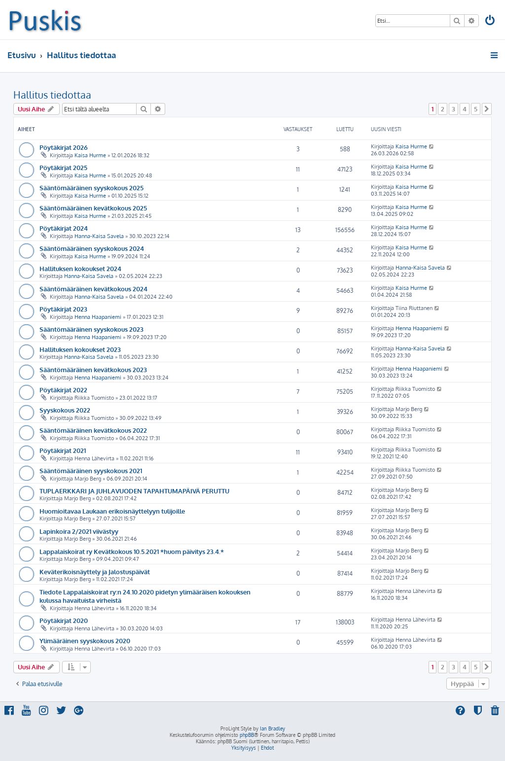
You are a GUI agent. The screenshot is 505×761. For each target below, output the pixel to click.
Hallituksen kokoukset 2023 (80, 349)
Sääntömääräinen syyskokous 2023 (91, 329)
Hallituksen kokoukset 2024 (80, 268)
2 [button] (442, 109)
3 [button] (453, 109)
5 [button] (475, 109)
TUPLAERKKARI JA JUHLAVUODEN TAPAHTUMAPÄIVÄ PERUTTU (134, 490)
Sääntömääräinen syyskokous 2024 (91, 248)
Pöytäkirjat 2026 (63, 147)
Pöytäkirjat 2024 (63, 228)
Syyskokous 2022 (64, 410)
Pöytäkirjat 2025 (63, 167)
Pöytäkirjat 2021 (62, 450)
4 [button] (465, 109)
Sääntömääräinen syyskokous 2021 (90, 470)
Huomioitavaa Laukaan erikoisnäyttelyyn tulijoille (112, 511)
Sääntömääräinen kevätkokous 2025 (93, 208)
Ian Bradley (272, 728)
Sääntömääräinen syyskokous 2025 (91, 187)
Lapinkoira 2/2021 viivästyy (78, 531)
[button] (487, 109)
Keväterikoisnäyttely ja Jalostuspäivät (94, 571)
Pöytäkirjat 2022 (63, 389)
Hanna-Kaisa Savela (99, 236)
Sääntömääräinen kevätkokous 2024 (93, 288)
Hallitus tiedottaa (52, 94)
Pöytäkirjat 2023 (63, 309)
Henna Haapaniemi (97, 316)
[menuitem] (491, 21)
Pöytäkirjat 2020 (63, 620)
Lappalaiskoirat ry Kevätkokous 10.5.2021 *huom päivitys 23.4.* (131, 551)
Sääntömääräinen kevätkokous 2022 (93, 430)
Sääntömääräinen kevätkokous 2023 (93, 369)
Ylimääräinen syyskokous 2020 (84, 640)
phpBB (247, 735)
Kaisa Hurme (90, 155)
